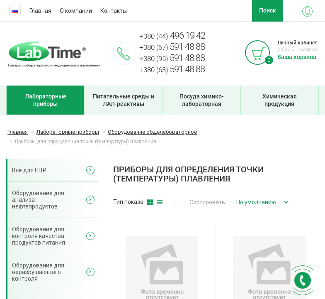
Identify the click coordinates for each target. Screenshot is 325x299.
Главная (40, 10)
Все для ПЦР (29, 170)
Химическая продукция (279, 100)
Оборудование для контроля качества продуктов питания (38, 236)
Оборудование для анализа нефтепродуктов (38, 200)
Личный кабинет (297, 43)
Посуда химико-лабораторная (201, 100)
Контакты (113, 10)
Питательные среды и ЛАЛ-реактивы (123, 100)
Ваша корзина (296, 57)
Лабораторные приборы (45, 100)
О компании (76, 10)
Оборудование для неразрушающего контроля (38, 272)
